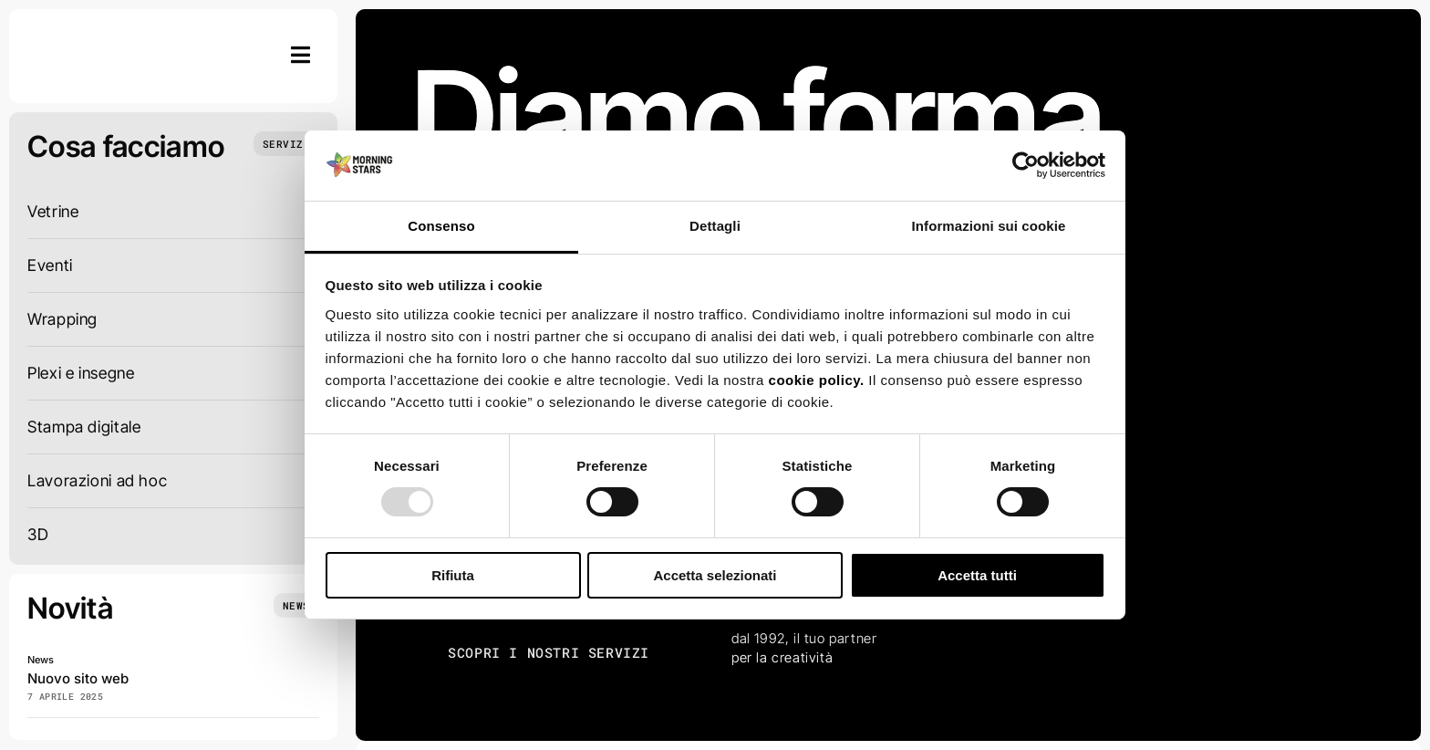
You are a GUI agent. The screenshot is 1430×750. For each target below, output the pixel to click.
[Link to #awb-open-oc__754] (301, 54)
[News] (296, 605)
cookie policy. (817, 380)
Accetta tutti (977, 575)
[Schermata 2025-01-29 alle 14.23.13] (95, 35)
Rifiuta (452, 575)
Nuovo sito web (78, 678)
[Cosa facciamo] (287, 143)
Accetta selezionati (714, 575)
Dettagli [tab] (715, 226)
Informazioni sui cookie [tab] (989, 226)
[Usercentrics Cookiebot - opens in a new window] (1025, 165)
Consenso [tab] (441, 226)
